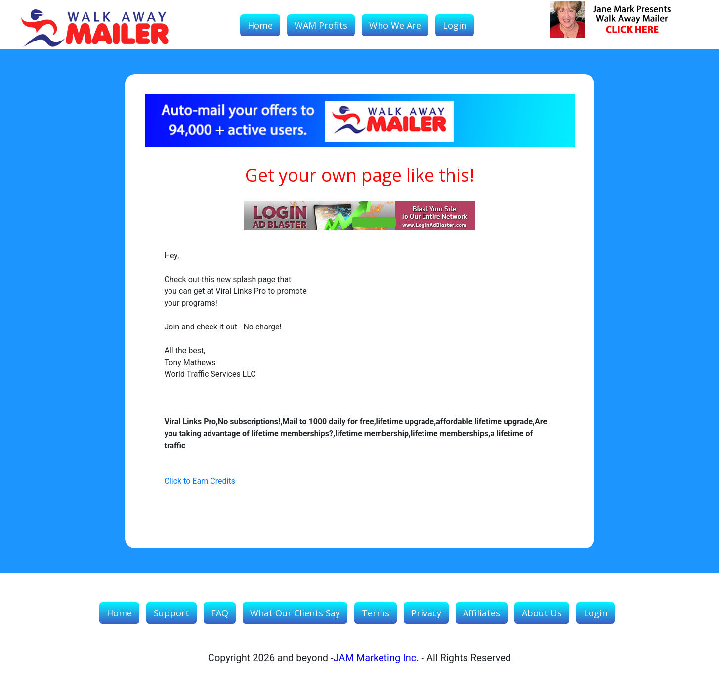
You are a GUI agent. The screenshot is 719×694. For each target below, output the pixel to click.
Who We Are (395, 25)
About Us (542, 613)
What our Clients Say (295, 613)
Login (454, 25)
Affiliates (481, 613)
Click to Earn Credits (200, 481)
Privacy (426, 613)
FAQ (219, 613)
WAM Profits (321, 25)
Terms (375, 613)
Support (171, 613)
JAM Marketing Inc (375, 658)
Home (260, 25)
